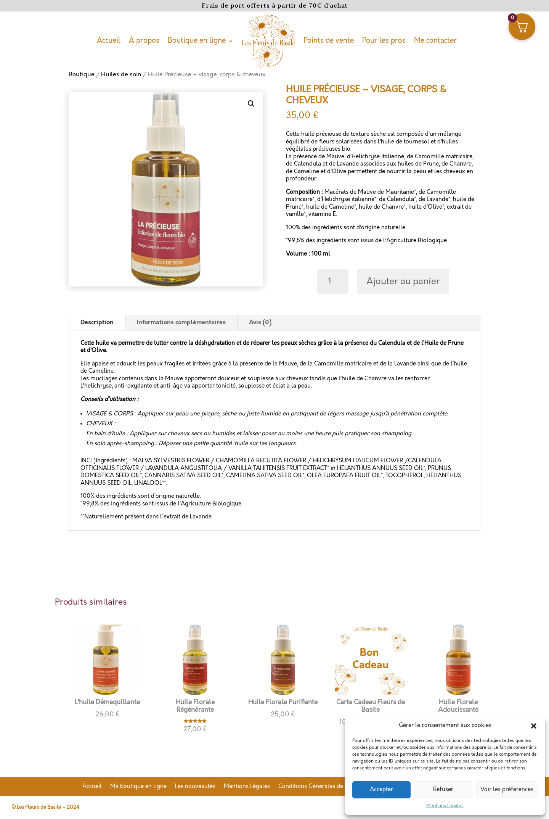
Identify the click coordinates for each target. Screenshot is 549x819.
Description (97, 322)
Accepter (381, 789)
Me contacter (435, 40)
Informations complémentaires (181, 322)
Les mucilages (98, 378)
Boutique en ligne (197, 40)
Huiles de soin (121, 74)
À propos (144, 40)
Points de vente (328, 40)
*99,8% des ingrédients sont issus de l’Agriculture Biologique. (367, 240)
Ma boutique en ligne (138, 787)
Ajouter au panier (403, 281)
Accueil (108, 40)
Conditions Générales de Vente (319, 787)
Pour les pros (384, 40)
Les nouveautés (195, 787)
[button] (534, 726)
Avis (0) (260, 322)
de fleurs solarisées (336, 141)
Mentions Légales (445, 806)
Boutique (82, 74)
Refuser (443, 789)
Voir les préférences (506, 789)
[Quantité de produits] (332, 281)
